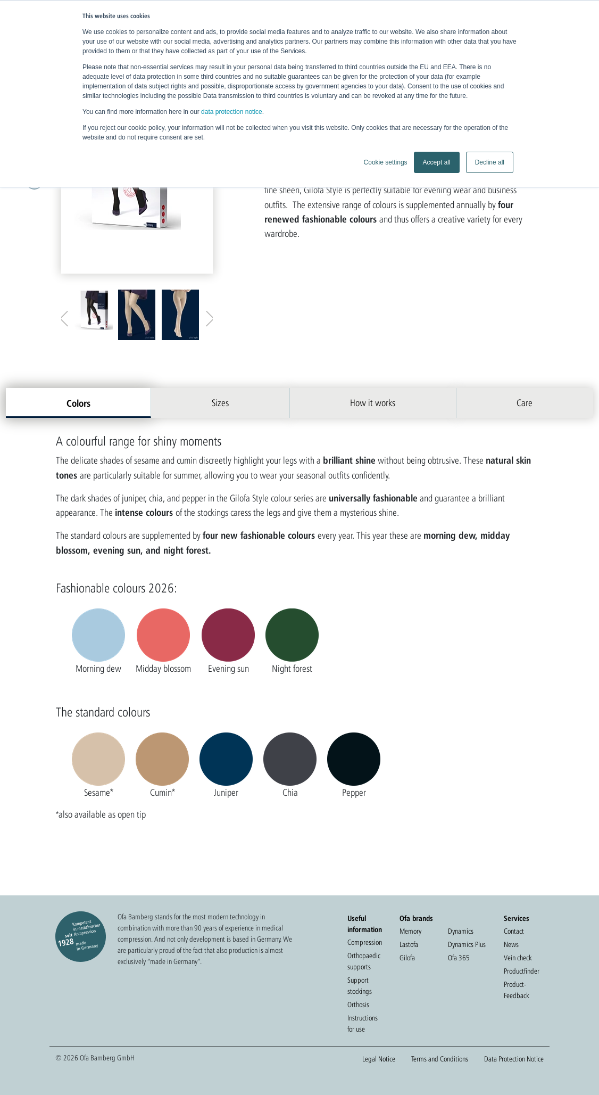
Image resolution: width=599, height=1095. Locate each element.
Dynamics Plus (467, 944)
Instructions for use (362, 1023)
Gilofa (407, 957)
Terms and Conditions (439, 1059)
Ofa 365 (459, 957)
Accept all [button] (437, 162)
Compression (364, 942)
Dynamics (460, 931)
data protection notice (231, 112)
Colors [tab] (78, 403)
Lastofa (409, 944)
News (511, 944)
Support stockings (359, 985)
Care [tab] (525, 402)
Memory (410, 931)
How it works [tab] (372, 402)
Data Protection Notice (514, 1059)
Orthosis (358, 1004)
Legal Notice (378, 1059)
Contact (514, 931)
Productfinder (521, 971)
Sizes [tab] (220, 402)
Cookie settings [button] (385, 162)
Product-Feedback (516, 990)
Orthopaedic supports (363, 961)
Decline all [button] (489, 162)
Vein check (517, 957)
